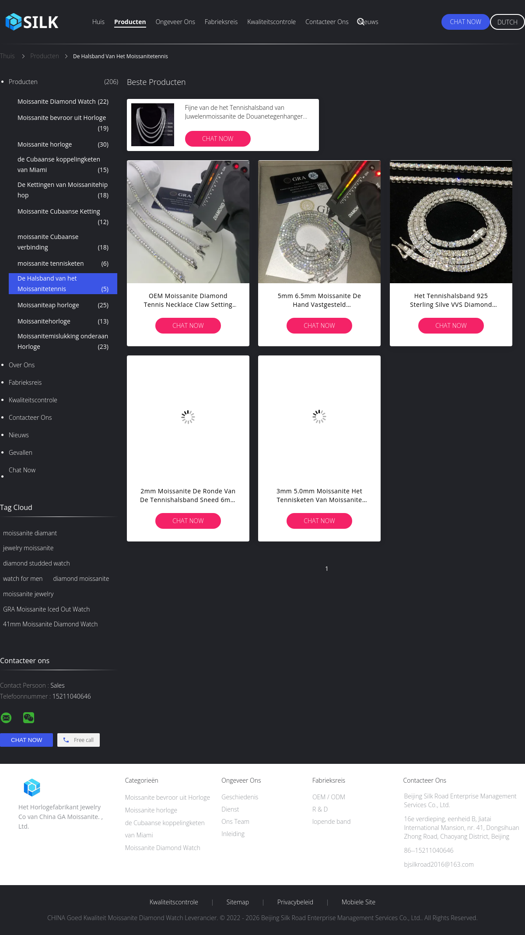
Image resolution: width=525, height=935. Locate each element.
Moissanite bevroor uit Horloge (63, 123)
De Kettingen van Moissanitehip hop (63, 190)
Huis (98, 22)
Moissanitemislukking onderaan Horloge (63, 342)
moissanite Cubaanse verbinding (63, 242)
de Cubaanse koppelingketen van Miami (63, 165)
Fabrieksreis (221, 22)
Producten (130, 22)
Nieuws (368, 22)
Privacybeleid (295, 902)
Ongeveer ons (175, 22)
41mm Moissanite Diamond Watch (50, 624)
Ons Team (235, 821)
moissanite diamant (30, 533)
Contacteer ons (327, 22)
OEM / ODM (328, 797)
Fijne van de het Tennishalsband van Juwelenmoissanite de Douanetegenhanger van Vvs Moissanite (244, 116)
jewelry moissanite (28, 548)
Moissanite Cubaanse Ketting (63, 217)
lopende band (331, 821)
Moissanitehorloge (63, 321)
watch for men (23, 578)
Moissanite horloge (63, 144)
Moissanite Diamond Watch (63, 101)
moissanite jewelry (28, 594)
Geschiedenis (239, 797)
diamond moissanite (81, 578)
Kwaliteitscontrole (271, 22)
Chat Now (465, 22)
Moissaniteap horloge (63, 305)
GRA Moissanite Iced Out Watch (46, 609)
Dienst (230, 809)
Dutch (507, 22)
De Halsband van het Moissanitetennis (63, 284)
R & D (320, 809)
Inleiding (233, 834)
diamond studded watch (36, 563)
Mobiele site (358, 902)
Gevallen (20, 452)
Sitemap (238, 902)
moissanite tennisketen (63, 263)
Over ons (22, 365)
